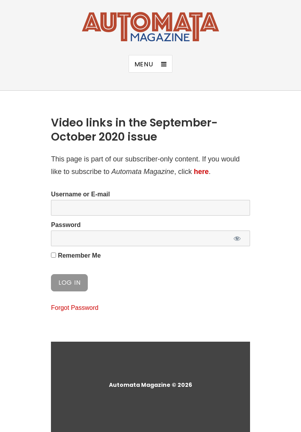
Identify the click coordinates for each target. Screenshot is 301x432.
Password (66, 224)
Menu (143, 64)
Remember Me (76, 255)
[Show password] (237, 238)
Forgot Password (74, 307)
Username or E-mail (80, 194)
